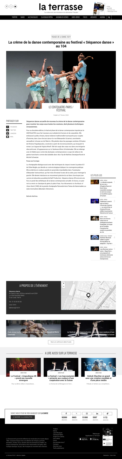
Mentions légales (21, 455)
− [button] (63, 286)
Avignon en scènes (62, 17)
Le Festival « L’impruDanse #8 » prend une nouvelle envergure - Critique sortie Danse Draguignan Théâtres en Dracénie (23, 361)
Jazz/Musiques (33, 17)
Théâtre (14, 17)
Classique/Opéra (47, 17)
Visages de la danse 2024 (61, 37)
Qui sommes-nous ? (59, 442)
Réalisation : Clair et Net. (109, 455)
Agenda (102, 17)
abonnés (66, 416)
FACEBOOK (11, 127)
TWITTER (11, 130)
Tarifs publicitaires (58, 448)
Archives (93, 17)
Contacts (56, 444)
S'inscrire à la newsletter (22, 417)
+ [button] (63, 283)
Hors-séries (76, 17)
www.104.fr (12, 305)
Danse (23, 17)
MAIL (9, 137)
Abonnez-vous (57, 446)
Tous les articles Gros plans (61, 342)
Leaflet (64, 309)
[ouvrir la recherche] (109, 17)
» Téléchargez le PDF (112, 11)
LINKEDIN (11, 133)
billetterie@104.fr (14, 308)
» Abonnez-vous (111, 10)
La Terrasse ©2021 (11, 455)
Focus (85, 17)
